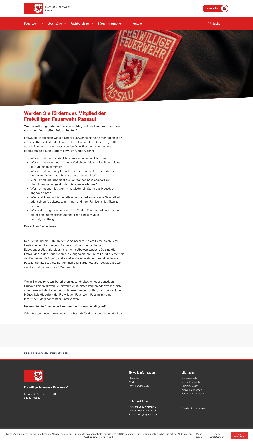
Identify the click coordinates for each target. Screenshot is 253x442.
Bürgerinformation (110, 24)
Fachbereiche (80, 24)
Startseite (42, 352)
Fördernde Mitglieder (193, 393)
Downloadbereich (139, 386)
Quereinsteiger (189, 386)
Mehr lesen (199, 435)
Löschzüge (54, 24)
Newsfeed (134, 378)
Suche (214, 24)
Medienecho (135, 382)
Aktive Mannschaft (191, 390)
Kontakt (136, 24)
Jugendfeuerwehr (191, 382)
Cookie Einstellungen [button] (193, 408)
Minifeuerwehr (189, 378)
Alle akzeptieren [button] (239, 435)
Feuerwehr (31, 24)
